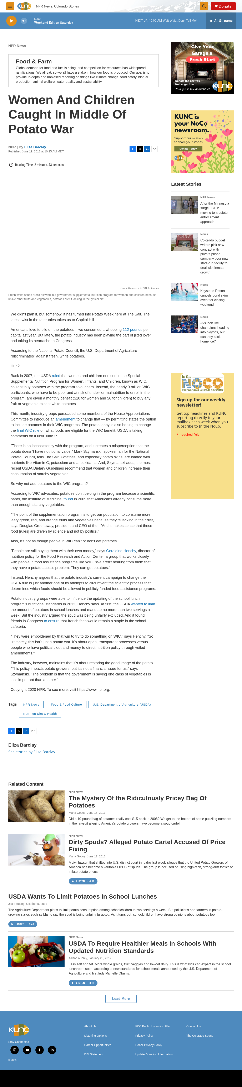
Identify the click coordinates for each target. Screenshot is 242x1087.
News (204, 234)
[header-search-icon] (204, 6)
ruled (56, 376)
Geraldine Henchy (121, 551)
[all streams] (221, 20)
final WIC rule (28, 430)
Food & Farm (34, 61)
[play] (11, 21)
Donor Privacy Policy (148, 1045)
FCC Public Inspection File (152, 1026)
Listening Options (95, 1035)
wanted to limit (143, 604)
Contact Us (193, 1026)
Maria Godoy (77, 812)
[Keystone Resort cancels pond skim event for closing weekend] (184, 292)
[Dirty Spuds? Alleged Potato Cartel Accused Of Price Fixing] (36, 850)
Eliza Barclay (35, 147)
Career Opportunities (97, 1045)
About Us (90, 1026)
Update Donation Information (154, 1054)
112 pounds (132, 330)
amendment (65, 419)
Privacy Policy (144, 1035)
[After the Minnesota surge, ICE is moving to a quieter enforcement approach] (184, 205)
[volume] (23, 21)
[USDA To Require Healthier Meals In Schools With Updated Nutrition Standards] (36, 951)
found (68, 499)
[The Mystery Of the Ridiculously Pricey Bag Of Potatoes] (36, 806)
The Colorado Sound (199, 1035)
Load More (121, 998)
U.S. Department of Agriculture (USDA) (122, 704)
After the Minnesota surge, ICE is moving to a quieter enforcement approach (214, 213)
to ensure (52, 621)
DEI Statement (93, 1054)
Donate (225, 6)
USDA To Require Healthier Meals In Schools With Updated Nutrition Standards (142, 947)
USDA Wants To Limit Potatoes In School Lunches (82, 896)
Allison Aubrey (78, 958)
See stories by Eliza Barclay (31, 751)
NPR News (17, 46)
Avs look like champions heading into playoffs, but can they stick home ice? (214, 332)
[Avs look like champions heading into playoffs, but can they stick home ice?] (184, 324)
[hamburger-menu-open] (10, 6)
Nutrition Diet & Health (40, 713)
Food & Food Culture (66, 704)
